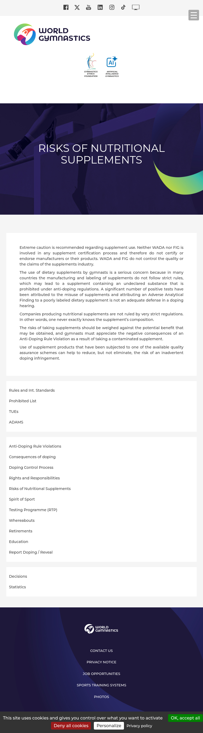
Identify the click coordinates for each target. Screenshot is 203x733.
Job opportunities (101, 674)
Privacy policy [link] (139, 725)
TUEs (13, 411)
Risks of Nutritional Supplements (40, 488)
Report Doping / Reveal (31, 552)
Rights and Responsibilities (34, 478)
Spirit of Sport (22, 499)
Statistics (17, 587)
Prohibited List (22, 401)
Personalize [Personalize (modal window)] (108, 725)
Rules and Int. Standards (32, 390)
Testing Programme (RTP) (33, 509)
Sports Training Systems (101, 685)
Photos (101, 697)
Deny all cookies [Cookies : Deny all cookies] (71, 725)
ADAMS (16, 422)
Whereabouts (22, 520)
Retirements (20, 531)
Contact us (101, 650)
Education (18, 541)
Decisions (18, 576)
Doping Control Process (31, 467)
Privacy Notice (102, 662)
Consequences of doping (32, 456)
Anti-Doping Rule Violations (35, 446)
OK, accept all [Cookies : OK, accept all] (185, 718)
